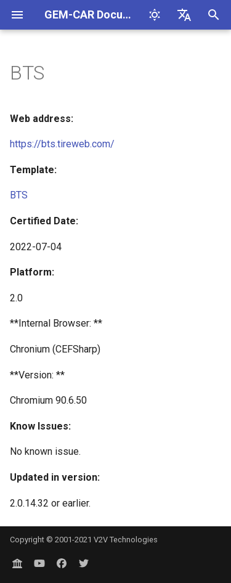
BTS (19, 195)
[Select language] (184, 14)
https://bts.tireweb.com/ (62, 144)
